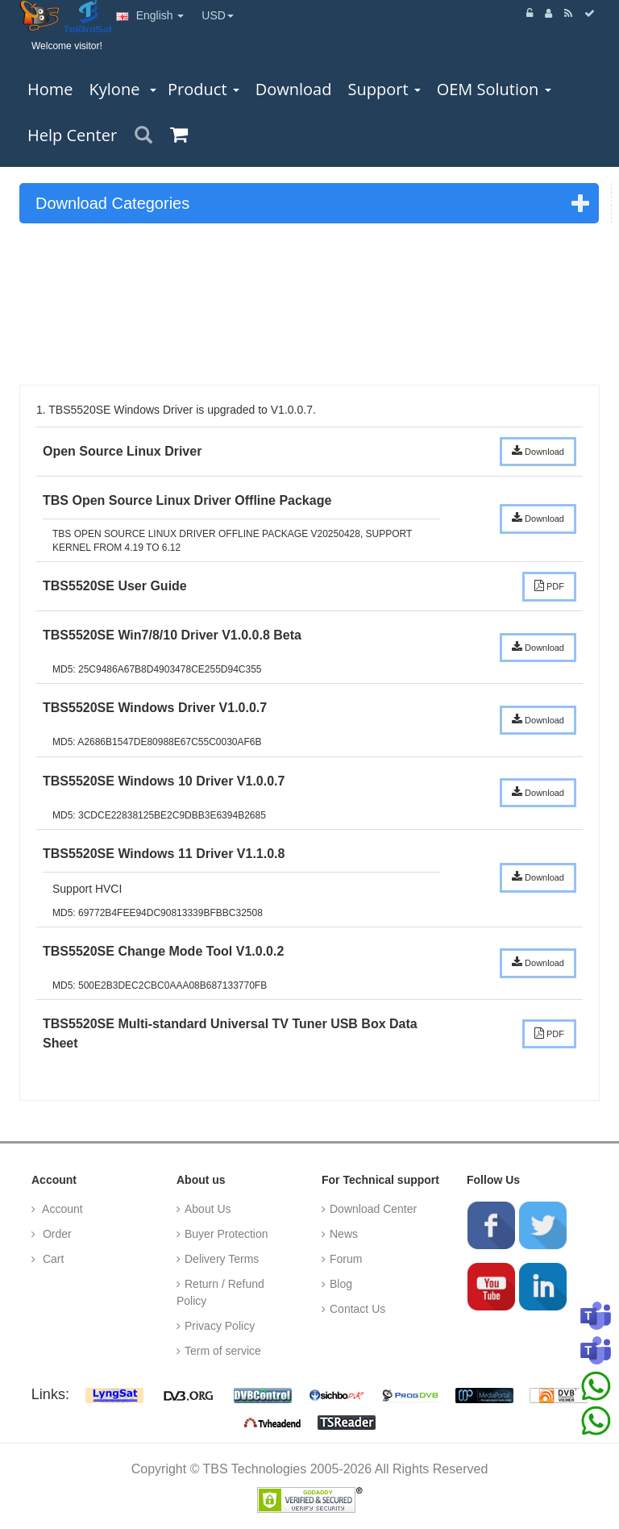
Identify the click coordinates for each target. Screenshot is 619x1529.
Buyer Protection (226, 1233)
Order (55, 1233)
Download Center (373, 1208)
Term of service (223, 1350)
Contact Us (357, 1308)
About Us (208, 1208)
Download (538, 450)
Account (61, 1208)
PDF (549, 585)
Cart (51, 1258)
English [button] (150, 15)
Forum (346, 1258)
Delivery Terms (222, 1258)
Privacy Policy (220, 1325)
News (344, 1233)
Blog (341, 1283)
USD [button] (217, 15)
